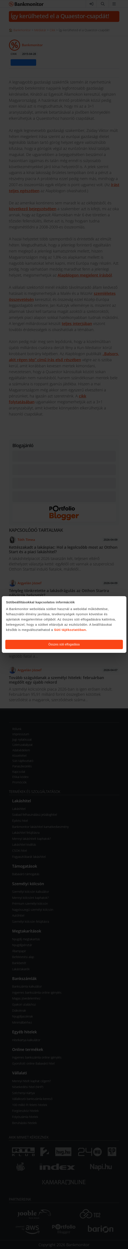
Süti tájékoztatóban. (70, 630)
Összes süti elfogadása (64, 644)
